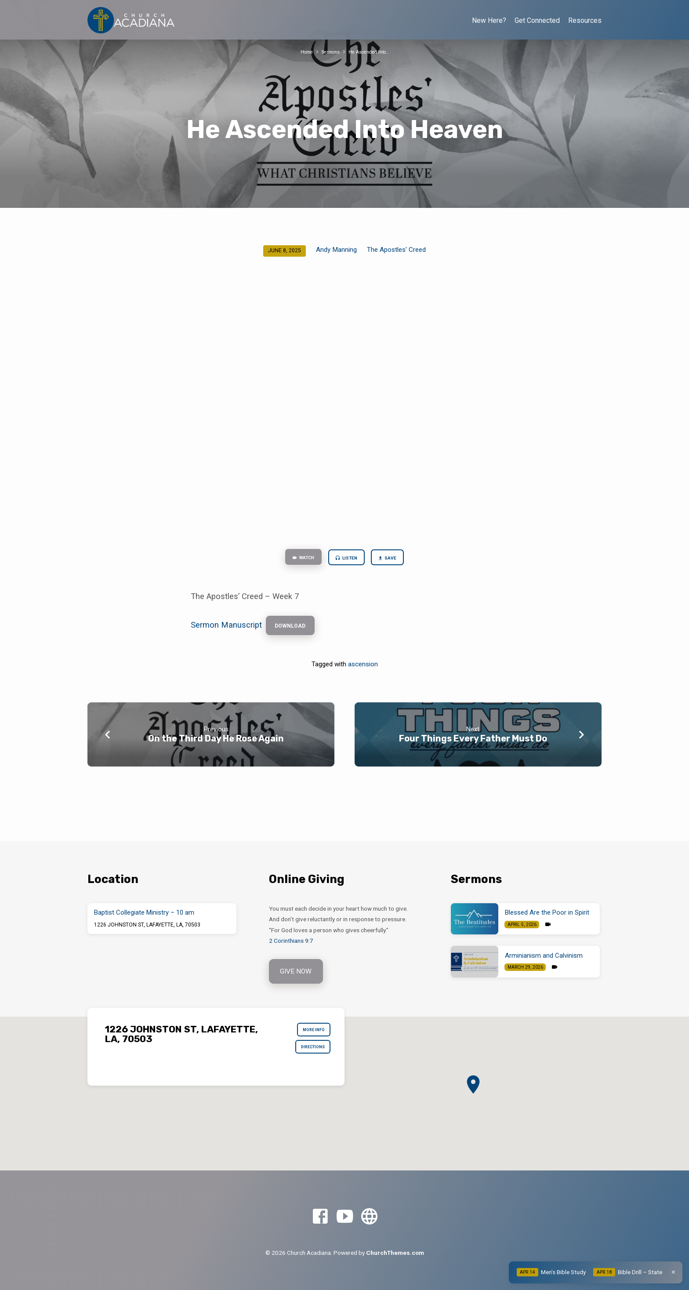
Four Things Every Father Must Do (473, 745)
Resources (585, 20)
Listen (347, 559)
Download (295, 631)
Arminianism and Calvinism (544, 954)
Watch (295, 559)
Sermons (328, 51)
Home (300, 51)
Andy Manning (336, 250)
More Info (309, 1032)
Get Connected (537, 20)
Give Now (297, 971)
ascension (363, 671)
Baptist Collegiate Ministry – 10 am (144, 912)
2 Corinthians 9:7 (291, 939)
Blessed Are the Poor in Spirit (547, 912)
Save (396, 559)
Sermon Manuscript (226, 630)
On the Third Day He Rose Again (216, 745)
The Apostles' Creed (396, 250)
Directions (308, 1053)
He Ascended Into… (372, 51)
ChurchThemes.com (395, 1252)
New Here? (489, 20)
